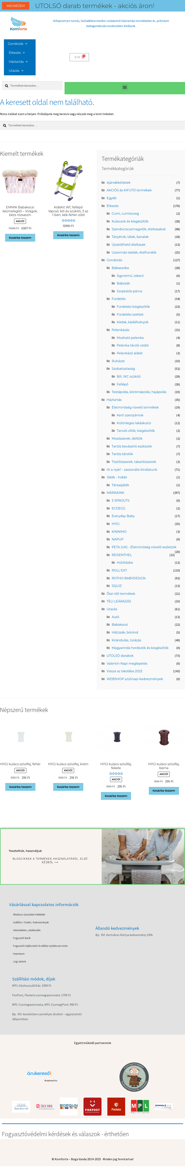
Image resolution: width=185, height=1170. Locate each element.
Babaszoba (120, 268)
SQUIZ (117, 586)
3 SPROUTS (120, 500)
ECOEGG (118, 508)
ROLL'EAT (119, 570)
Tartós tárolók (122, 454)
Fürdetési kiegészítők (133, 307)
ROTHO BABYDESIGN (128, 578)
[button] (125, 87)
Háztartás (18, 62)
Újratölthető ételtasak (128, 245)
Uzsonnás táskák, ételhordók (134, 252)
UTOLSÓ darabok (120, 656)
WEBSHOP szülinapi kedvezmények (135, 679)
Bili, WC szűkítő (129, 376)
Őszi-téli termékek (121, 594)
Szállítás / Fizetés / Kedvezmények (31, 922)
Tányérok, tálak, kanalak (130, 237)
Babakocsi (120, 624)
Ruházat (118, 361)
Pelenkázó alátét (130, 353)
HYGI (115, 524)
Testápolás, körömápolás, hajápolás (139, 392)
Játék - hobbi (117, 477)
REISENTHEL (122, 555)
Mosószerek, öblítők (127, 438)
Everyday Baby (123, 516)
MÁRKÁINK (115, 493)
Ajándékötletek (118, 182)
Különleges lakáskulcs (134, 423)
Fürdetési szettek (130, 314)
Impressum (19, 953)
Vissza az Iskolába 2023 (124, 671)
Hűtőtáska (125, 562)
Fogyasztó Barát (22, 938)
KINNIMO (119, 532)
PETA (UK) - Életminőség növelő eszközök (144, 547)
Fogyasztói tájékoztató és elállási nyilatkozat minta (40, 946)
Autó (115, 617)
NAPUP (117, 539)
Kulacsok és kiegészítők (130, 221)
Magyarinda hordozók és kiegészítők (140, 648)
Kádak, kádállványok (132, 322)
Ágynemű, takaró (130, 276)
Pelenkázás (120, 330)
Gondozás (18, 44)
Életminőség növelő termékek (135, 407)
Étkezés (17, 53)
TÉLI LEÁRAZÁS (119, 601)
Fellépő (122, 384)
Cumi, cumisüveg (125, 213)
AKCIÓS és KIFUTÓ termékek (129, 190)
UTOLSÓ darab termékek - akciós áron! (94, 6)
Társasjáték (120, 485)
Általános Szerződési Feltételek (29, 914)
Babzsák (123, 283)
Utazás (16, 71)
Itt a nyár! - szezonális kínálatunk (132, 470)
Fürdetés (119, 299)
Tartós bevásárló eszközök (132, 446)
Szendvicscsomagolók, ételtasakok (139, 229)
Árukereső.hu (50, 1080)
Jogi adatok (19, 961)
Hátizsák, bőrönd (125, 632)
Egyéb (111, 198)
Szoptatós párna (129, 291)
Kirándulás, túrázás (126, 640)
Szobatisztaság (123, 369)
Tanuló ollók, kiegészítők (136, 431)
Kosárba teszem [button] (20, 237)
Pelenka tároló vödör (133, 345)
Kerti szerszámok (130, 415)
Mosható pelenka (130, 338)
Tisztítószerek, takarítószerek (134, 462)
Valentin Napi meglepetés (127, 663)
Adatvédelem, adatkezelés (26, 930)
